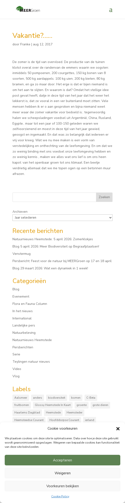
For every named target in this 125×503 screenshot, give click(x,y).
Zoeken (104, 197)
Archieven (20, 211)
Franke (25, 44)
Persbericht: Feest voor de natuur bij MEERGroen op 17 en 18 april (62, 261)
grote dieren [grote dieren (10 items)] (100, 405)
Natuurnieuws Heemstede (32, 340)
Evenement (20, 296)
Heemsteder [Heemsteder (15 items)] (74, 412)
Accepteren (62, 460)
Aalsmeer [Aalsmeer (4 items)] (20, 398)
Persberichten (22, 347)
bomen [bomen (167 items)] (76, 398)
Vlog (16, 376)
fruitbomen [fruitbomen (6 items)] (21, 405)
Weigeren (63, 473)
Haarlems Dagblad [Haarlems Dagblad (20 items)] (27, 412)
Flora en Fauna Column (29, 304)
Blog (15, 289)
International (22, 318)
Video (16, 369)
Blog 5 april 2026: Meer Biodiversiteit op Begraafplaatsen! (55, 246)
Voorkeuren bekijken (62, 486)
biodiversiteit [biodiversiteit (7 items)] (56, 398)
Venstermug (21, 254)
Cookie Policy (60, 496)
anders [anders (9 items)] (37, 398)
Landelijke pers (23, 325)
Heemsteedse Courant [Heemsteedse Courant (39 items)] (29, 420)
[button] (118, 428)
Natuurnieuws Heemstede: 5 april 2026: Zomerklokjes (52, 239)
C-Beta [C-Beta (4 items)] (90, 398)
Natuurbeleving (24, 332)
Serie (16, 354)
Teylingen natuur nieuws (31, 361)
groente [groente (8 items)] (82, 405)
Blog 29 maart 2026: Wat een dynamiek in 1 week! (50, 268)
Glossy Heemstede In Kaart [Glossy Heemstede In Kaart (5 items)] (53, 405)
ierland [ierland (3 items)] (89, 420)
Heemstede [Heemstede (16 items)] (53, 412)
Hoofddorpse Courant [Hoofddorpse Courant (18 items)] (64, 420)
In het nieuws (22, 311)
